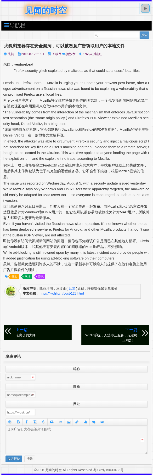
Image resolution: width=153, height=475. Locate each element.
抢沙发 (70, 54)
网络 (27, 276)
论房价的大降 (43, 332)
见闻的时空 (46, 10)
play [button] (145, 8)
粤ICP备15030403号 (108, 470)
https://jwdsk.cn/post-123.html (62, 293)
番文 (14, 276)
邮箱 (76, 386)
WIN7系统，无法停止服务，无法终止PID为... (110, 334)
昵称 (76, 369)
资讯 (41, 276)
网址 (76, 404)
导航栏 (14, 25)
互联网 (57, 54)
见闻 (11, 54)
